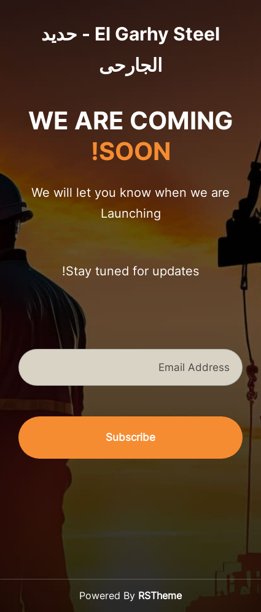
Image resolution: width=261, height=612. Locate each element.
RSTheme (160, 595)
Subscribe (130, 437)
